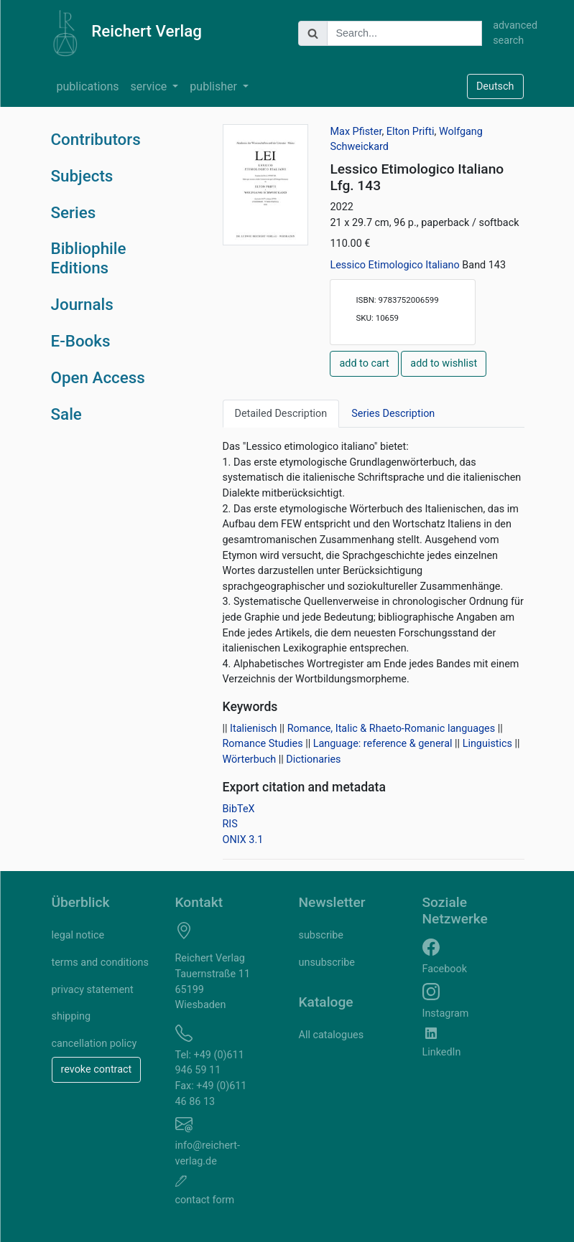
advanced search (508, 33)
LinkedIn (441, 1052)
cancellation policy (94, 1044)
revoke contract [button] (96, 1069)
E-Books (81, 340)
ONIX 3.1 (243, 840)
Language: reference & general (383, 744)
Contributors (96, 139)
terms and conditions (100, 962)
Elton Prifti (410, 132)
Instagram (445, 1013)
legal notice (78, 935)
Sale (66, 414)
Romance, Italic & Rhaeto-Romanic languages (391, 729)
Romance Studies (263, 744)
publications (88, 86)
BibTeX (239, 809)
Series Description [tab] (393, 414)
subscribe (321, 935)
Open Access (98, 377)
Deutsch (495, 86)
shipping (71, 1016)
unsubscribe (327, 962)
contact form (205, 1200)
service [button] (150, 86)
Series (73, 212)
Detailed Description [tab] (281, 414)
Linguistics (487, 744)
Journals (82, 304)
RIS (230, 824)
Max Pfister (355, 132)
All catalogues (331, 1035)
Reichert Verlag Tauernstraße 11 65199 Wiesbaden (213, 981)
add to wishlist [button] (443, 363)
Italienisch (253, 729)
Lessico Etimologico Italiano (396, 265)
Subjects (82, 175)
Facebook (445, 969)
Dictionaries (313, 759)
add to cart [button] (364, 363)
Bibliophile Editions (88, 258)
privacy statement (93, 990)
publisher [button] (215, 86)
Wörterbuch (250, 759)
